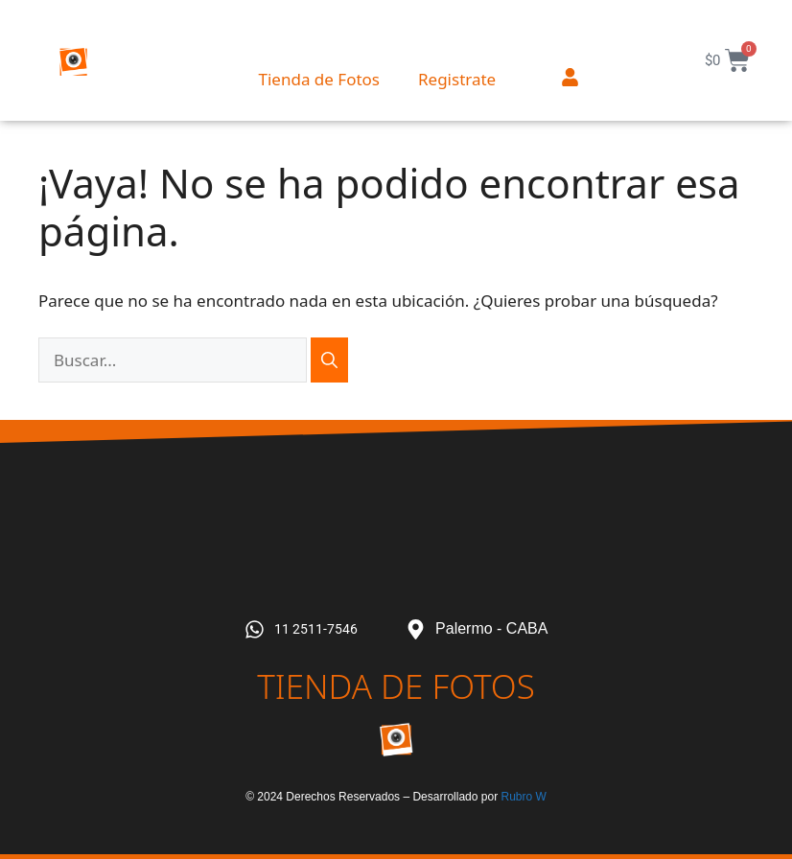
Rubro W (523, 796)
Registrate (457, 79)
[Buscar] (329, 360)
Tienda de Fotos (319, 79)
